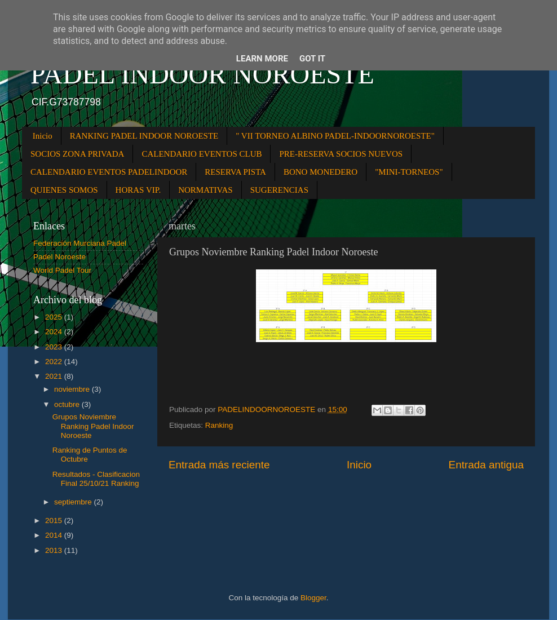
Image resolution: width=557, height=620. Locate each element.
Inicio (42, 135)
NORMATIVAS (205, 189)
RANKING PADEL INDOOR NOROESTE (144, 135)
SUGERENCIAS (279, 189)
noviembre (73, 389)
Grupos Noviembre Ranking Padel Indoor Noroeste (93, 426)
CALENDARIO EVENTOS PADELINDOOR (108, 171)
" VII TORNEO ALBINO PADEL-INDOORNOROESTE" (335, 135)
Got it (312, 59)
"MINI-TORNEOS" (409, 171)
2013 (54, 550)
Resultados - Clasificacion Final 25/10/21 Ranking (96, 479)
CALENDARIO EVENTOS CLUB (202, 153)
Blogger (313, 598)
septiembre (74, 502)
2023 (54, 347)
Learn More (262, 59)
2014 (54, 535)
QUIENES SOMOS (64, 189)
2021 (54, 376)
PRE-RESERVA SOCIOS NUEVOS (341, 153)
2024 (54, 331)
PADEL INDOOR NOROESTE (202, 74)
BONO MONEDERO (320, 171)
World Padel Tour (62, 270)
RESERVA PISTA (235, 171)
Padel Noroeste (59, 257)
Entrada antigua (486, 465)
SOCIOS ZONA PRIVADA (77, 153)
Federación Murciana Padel (79, 243)
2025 (54, 317)
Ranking (219, 425)
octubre (68, 404)
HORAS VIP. (138, 189)
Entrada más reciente (219, 465)
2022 (54, 361)
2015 (54, 520)
